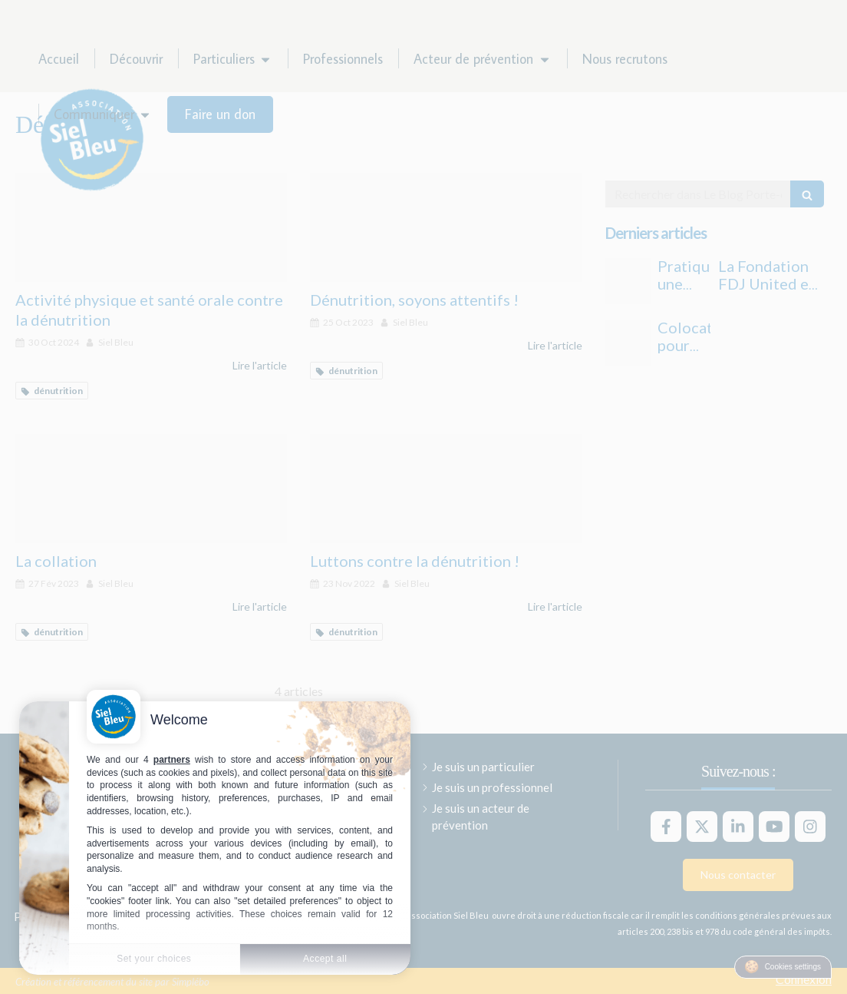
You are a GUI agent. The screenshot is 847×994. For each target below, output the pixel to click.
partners (171, 759)
